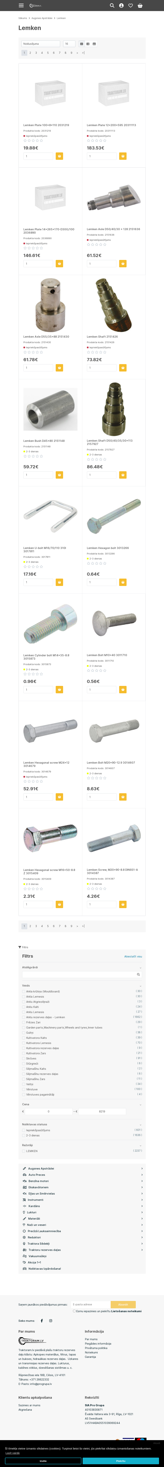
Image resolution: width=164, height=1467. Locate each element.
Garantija (90, 1357)
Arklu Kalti (32, 1007)
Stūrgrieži (32, 1063)
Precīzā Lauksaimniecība (83, 1231)
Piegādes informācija (98, 1343)
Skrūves (31, 1058)
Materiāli (83, 1218)
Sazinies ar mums (29, 1405)
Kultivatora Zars (36, 1053)
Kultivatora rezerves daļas (42, 1048)
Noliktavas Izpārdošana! (42, 1268)
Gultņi (29, 1032)
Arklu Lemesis (35, 1012)
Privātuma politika (96, 1348)
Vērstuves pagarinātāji (40, 1094)
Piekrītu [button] (120, 1461)
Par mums (91, 1339)
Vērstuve (32, 1089)
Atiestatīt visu (133, 956)
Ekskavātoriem (83, 1187)
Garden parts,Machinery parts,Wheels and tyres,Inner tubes (64, 1027)
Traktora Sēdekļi (83, 1243)
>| (83, 52)
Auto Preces (83, 1175)
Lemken (61, 18)
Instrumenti (83, 1200)
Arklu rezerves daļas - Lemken (45, 1017)
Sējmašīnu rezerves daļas (42, 1074)
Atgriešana (25, 1409)
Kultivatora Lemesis (38, 1043)
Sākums (22, 18)
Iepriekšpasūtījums (38, 1130)
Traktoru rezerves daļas (83, 1250)
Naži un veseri (83, 1225)
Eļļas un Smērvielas (83, 1193)
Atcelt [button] (156, 1443)
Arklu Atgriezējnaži (37, 1001)
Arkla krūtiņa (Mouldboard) (43, 991)
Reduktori (83, 1237)
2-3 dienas (33, 1135)
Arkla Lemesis (35, 996)
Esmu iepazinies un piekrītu (108, 1311)
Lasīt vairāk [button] (13, 1452)
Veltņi (29, 1084)
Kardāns (83, 1206)
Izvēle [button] (43, 1461)
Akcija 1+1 (32, 1262)
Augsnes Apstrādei (83, 1168)
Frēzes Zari (33, 1022)
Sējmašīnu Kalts (36, 1068)
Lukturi (83, 1212)
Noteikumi (91, 1352)
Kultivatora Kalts (36, 1038)
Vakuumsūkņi (34, 1256)
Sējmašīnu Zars (35, 1079)
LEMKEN (31, 1151)
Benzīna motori (83, 1181)
